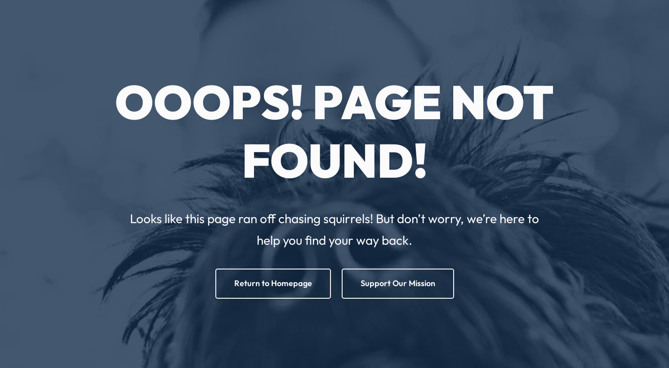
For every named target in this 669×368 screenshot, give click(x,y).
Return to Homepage (273, 283)
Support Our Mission (398, 283)
